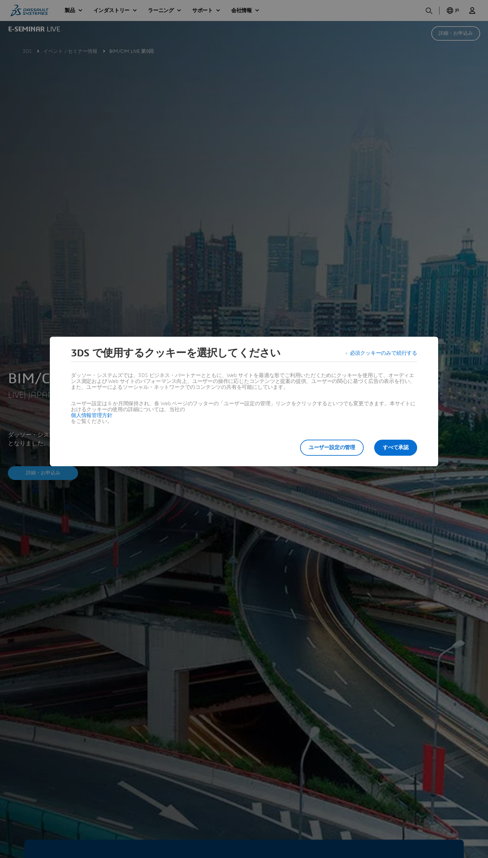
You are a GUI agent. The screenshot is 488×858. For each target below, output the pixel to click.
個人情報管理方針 (91, 415)
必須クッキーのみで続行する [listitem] (383, 353)
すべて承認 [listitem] (396, 447)
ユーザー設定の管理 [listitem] (332, 447)
